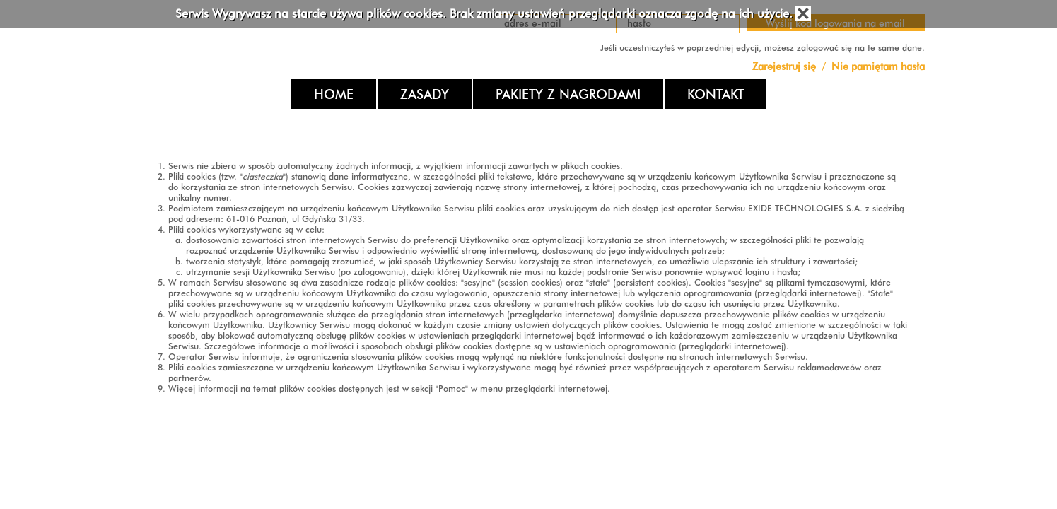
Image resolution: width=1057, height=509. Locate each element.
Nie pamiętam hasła (878, 66)
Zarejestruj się (785, 66)
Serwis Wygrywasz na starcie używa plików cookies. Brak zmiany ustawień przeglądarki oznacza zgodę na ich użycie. (484, 13)
